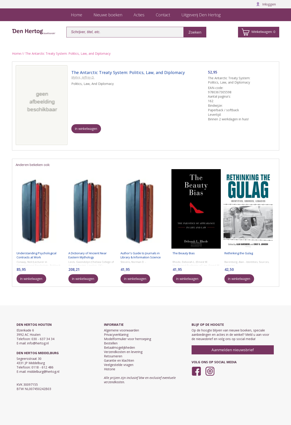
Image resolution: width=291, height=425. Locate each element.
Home (16, 53)
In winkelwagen (86, 128)
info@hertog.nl (38, 343)
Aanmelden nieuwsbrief (233, 349)
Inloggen (266, 4)
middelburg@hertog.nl (43, 371)
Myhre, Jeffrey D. (82, 77)
